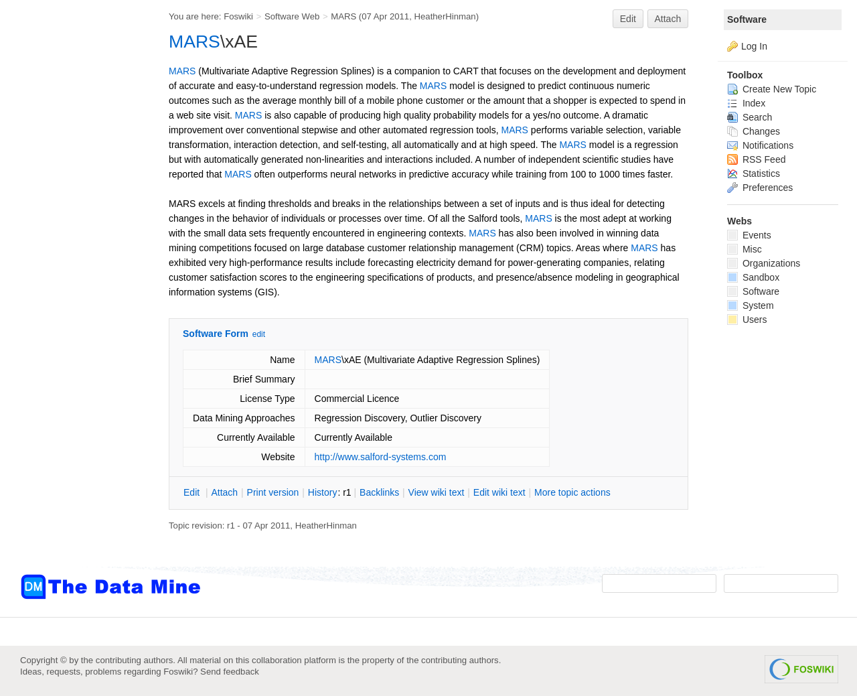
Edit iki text (499, 492)
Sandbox (753, 277)
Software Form (215, 333)
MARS (343, 16)
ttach (224, 492)
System (750, 305)
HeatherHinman (445, 16)
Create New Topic (771, 89)
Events (749, 235)
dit (192, 492)
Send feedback (229, 672)
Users (747, 319)
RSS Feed (756, 159)
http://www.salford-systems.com (381, 456)
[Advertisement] (73, 270)
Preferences (760, 187)
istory (322, 492)
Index (746, 103)
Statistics (753, 173)
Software (747, 19)
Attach (668, 18)
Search (749, 117)
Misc (744, 249)
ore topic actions (572, 492)
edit (258, 334)
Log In (754, 46)
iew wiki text (436, 492)
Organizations (763, 263)
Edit (628, 18)
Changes (753, 131)
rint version (273, 492)
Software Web (291, 16)
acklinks (379, 492)
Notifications (760, 145)
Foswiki (238, 16)
